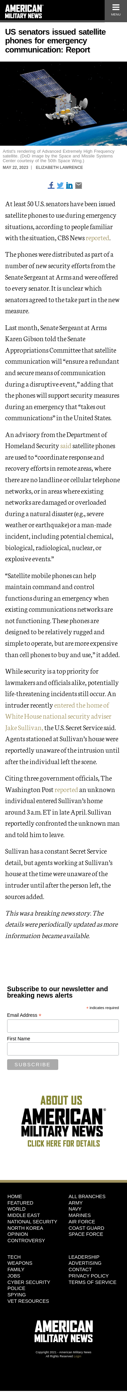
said (65, 445)
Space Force (86, 1234)
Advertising (85, 1263)
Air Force (82, 1221)
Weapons (20, 1263)
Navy (75, 1209)
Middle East (23, 1215)
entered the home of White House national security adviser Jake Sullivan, (58, 716)
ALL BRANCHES (87, 1196)
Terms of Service (93, 1282)
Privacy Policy (89, 1276)
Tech (14, 1257)
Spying (16, 1294)
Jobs (13, 1276)
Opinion (17, 1234)
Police (16, 1288)
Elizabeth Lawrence (59, 167)
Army (76, 1203)
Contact (80, 1269)
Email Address (24, 1015)
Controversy (26, 1240)
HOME (14, 1196)
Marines (80, 1215)
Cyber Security (28, 1282)
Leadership (84, 1257)
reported (97, 237)
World (16, 1209)
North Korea (25, 1228)
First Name (18, 1038)
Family (15, 1269)
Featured (20, 1203)
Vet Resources (28, 1301)
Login (77, 1356)
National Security (32, 1221)
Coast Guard (86, 1228)
